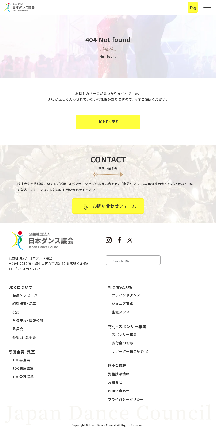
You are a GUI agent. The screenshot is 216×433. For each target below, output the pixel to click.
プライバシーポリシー (126, 399)
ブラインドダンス (126, 295)
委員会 (17, 328)
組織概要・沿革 (24, 303)
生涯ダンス (121, 311)
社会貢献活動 (120, 287)
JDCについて (20, 287)
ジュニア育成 (122, 303)
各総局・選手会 (24, 337)
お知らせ (115, 382)
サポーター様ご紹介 (128, 351)
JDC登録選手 (23, 376)
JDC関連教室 (23, 368)
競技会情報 (117, 365)
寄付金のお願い (124, 342)
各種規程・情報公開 (27, 320)
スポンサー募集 (124, 334)
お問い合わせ (119, 390)
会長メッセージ (25, 295)
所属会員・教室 (22, 352)
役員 (16, 311)
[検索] (128, 261)
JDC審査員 (21, 359)
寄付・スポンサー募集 (127, 326)
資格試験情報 (119, 373)
